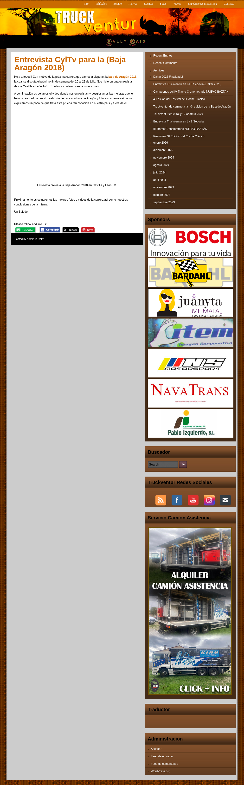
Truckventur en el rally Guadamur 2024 (178, 114)
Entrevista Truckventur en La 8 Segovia (178, 121)
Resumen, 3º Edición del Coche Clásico (178, 136)
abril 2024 (159, 180)
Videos (177, 3)
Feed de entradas (162, 756)
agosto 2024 (161, 165)
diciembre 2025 (163, 150)
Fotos (163, 3)
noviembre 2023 (163, 187)
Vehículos (101, 3)
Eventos (148, 3)
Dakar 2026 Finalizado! (168, 76)
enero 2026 (160, 142)
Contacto (229, 3)
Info (86, 3)
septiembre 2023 (164, 202)
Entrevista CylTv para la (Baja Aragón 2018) (70, 63)
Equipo (117, 3)
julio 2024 (159, 172)
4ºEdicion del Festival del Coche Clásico (179, 99)
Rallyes (132, 3)
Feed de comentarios (164, 764)
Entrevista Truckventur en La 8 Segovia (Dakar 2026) (187, 84)
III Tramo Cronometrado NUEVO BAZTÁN (180, 129)
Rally (41, 238)
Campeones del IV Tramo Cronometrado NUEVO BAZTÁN (191, 91)
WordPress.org (160, 771)
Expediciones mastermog (202, 3)
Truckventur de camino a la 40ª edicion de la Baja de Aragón (192, 106)
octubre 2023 (161, 195)
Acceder (156, 749)
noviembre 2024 (163, 157)
